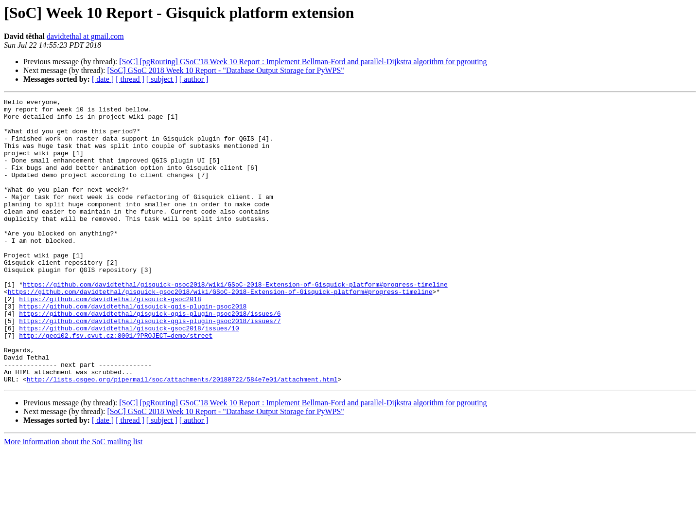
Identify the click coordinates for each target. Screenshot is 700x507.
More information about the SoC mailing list (73, 498)
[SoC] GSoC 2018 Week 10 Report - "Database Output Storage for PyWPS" (225, 70)
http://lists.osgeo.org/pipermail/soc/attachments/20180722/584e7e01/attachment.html (182, 436)
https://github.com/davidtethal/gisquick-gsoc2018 (110, 339)
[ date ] (103, 79)
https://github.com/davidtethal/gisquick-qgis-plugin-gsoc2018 (132, 348)
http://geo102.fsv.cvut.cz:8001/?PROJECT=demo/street (115, 383)
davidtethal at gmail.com (85, 36)
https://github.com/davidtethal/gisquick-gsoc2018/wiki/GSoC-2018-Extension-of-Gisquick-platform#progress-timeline (235, 322)
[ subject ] (161, 79)
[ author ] (194, 79)
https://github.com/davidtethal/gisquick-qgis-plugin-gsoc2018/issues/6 (149, 357)
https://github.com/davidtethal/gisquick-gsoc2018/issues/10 (129, 374)
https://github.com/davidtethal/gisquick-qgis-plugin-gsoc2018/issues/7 (149, 366)
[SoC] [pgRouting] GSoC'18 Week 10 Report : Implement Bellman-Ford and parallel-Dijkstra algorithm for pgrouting (303, 61)
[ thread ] (130, 79)
